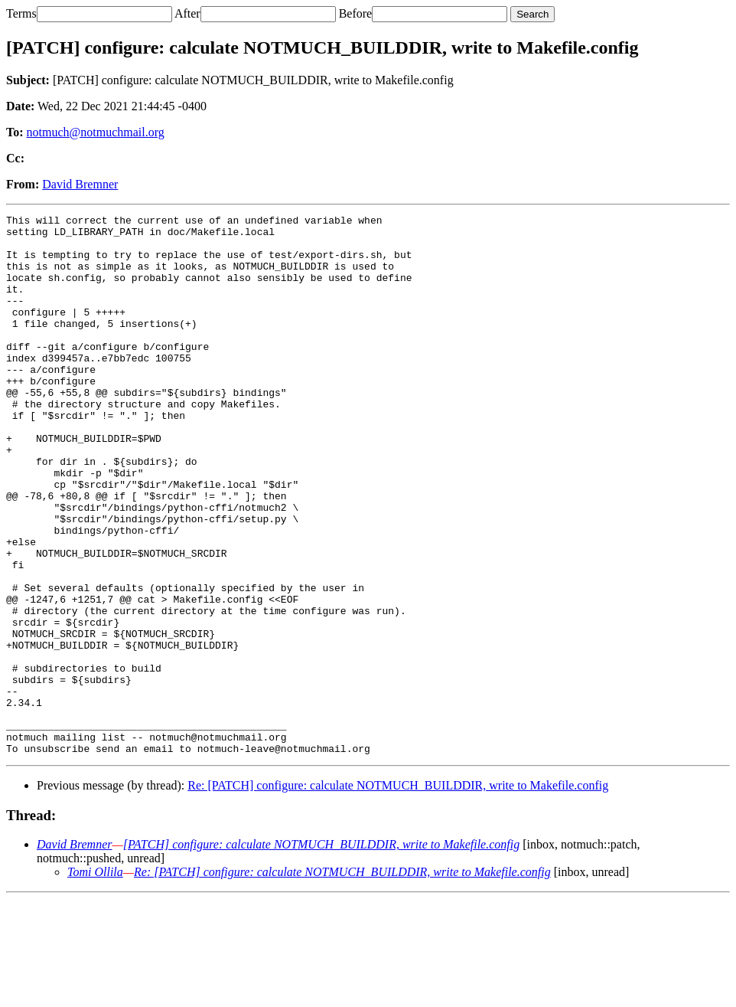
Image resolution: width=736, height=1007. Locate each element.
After (187, 13)
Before (356, 13)
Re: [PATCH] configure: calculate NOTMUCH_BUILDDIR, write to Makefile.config (397, 893)
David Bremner (80, 184)
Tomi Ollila (95, 979)
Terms (21, 13)
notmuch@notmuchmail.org (95, 132)
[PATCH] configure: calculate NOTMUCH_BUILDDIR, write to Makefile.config (321, 952)
